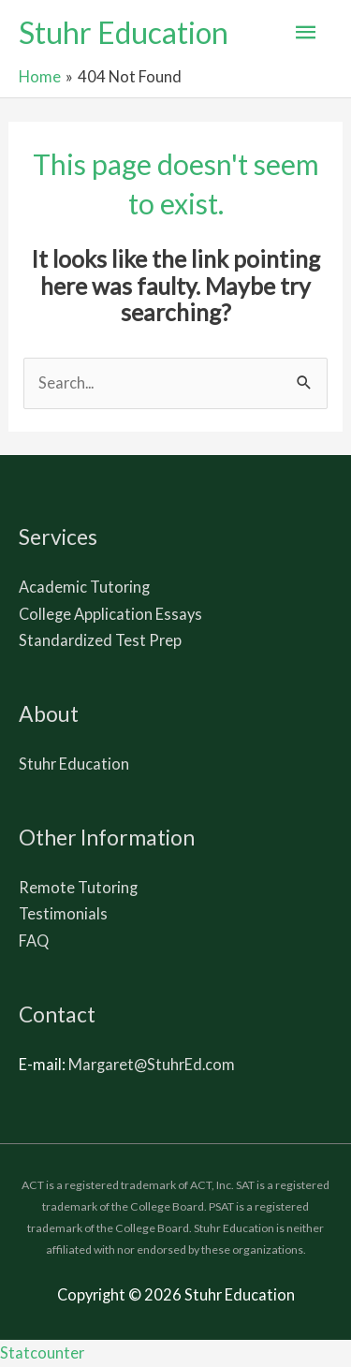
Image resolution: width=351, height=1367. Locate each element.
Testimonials (63, 913)
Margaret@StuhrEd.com (151, 1064)
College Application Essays (110, 614)
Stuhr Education (123, 32)
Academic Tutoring (84, 586)
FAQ (34, 940)
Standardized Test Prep (100, 640)
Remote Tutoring (78, 887)
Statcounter (42, 1352)
